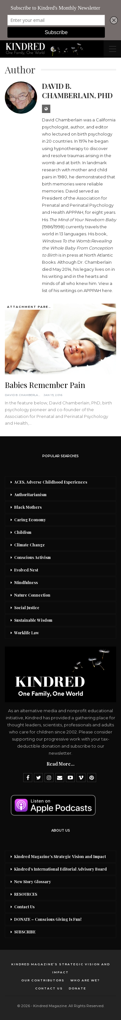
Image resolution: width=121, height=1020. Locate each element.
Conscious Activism (32, 557)
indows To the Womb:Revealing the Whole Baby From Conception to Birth (77, 248)
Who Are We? (85, 980)
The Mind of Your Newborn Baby (82, 219)
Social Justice (26, 607)
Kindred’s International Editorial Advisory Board (60, 869)
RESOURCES (25, 894)
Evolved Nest (26, 569)
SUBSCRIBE (24, 931)
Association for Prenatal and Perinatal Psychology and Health (78, 205)
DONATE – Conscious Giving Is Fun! (48, 919)
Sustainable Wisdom (33, 620)
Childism (22, 532)
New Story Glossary (32, 881)
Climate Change (29, 544)
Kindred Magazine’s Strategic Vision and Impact (60, 856)
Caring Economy (30, 519)
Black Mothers (28, 507)
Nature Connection (32, 595)
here (107, 290)
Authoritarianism (30, 494)
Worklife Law (26, 632)
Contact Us (24, 906)
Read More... (60, 764)
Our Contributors (43, 980)
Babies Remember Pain (45, 385)
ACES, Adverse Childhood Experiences (50, 482)
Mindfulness (26, 582)
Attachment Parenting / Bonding (30, 306)
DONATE (77, 988)
